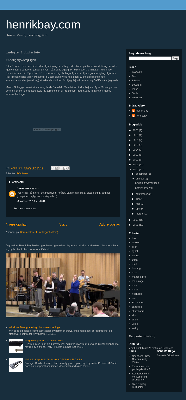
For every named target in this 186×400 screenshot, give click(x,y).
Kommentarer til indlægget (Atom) (39, 232)
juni (138, 198)
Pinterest (137, 97)
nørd (134, 298)
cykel (135, 251)
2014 (136, 149)
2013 (136, 154)
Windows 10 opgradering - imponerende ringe (34, 327)
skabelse (137, 306)
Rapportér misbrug (142, 336)
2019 (136, 135)
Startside (137, 71)
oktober (140, 178)
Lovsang (136, 84)
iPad (134, 264)
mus (134, 285)
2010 (136, 169)
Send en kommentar (25, 208)
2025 (136, 130)
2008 (136, 224)
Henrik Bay (142, 110)
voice (135, 323)
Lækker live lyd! (143, 187)
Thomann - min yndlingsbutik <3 (141, 368)
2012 (136, 159)
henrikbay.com (43, 24)
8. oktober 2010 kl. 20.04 (31, 201)
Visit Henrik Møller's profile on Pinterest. (151, 348)
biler (134, 246)
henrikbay (141, 115)
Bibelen (136, 80)
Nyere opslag (16, 224)
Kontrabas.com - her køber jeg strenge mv (141, 376)
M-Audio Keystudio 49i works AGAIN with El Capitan (54, 359)
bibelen (136, 242)
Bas (134, 76)
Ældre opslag (109, 224)
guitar (135, 259)
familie (135, 255)
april (138, 208)
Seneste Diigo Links (168, 355)
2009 (136, 219)
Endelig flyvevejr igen (147, 182)
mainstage (138, 281)
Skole (135, 93)
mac (134, 272)
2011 (136, 164)
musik (135, 289)
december (142, 173)
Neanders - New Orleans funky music (141, 359)
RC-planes (22, 173)
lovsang (136, 268)
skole (135, 319)
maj (138, 203)
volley (135, 328)
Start (63, 224)
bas (134, 238)
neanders (137, 293)
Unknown (23, 188)
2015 (136, 144)
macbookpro (139, 276)
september (142, 193)
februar (140, 213)
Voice (135, 89)
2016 (136, 140)
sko (134, 315)
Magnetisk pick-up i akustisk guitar (44, 340)
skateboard (138, 311)
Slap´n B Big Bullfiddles (139, 386)
